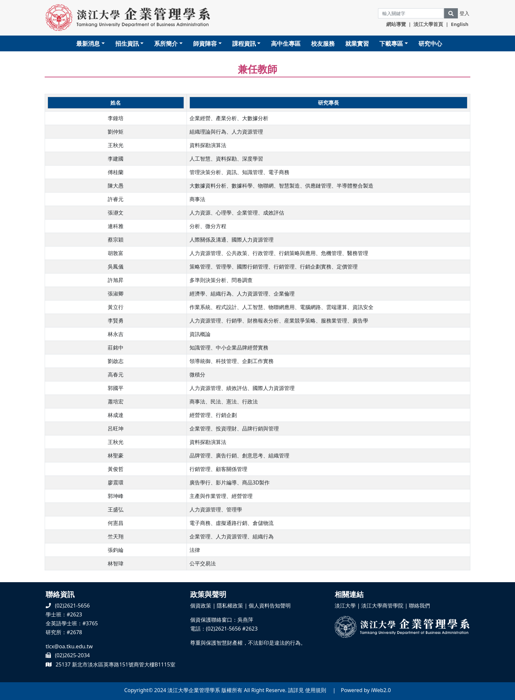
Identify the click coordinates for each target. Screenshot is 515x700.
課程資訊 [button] (244, 43)
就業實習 (357, 43)
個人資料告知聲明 (270, 605)
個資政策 (200, 605)
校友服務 (323, 43)
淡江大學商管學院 (382, 605)
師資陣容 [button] (205, 43)
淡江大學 (345, 605)
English (459, 24)
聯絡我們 (419, 605)
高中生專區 (286, 43)
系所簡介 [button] (166, 43)
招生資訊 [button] (127, 43)
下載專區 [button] (391, 43)
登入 (464, 13)
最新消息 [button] (88, 43)
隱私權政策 (230, 605)
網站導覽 (396, 24)
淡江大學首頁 (428, 24)
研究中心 (430, 43)
